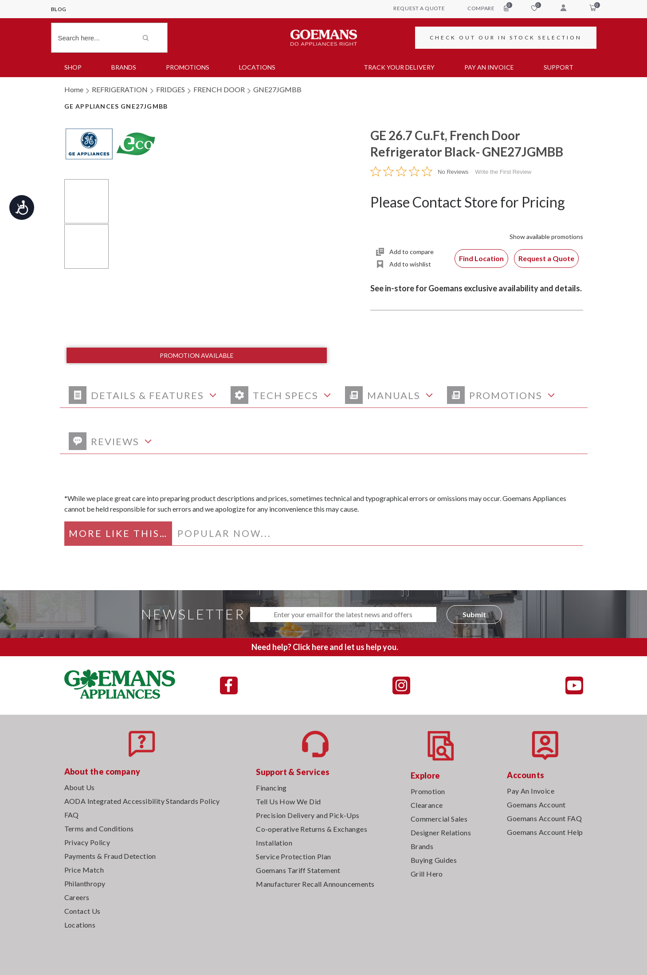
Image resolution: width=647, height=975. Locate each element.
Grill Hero (427, 873)
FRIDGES (170, 89)
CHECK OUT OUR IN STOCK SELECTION (506, 37)
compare (487, 8)
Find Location (481, 258)
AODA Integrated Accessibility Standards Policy (142, 801)
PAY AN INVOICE (489, 67)
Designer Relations (441, 832)
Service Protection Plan (293, 856)
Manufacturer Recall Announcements (315, 884)
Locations (257, 67)
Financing (271, 787)
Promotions (187, 67)
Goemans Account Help (545, 832)
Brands (123, 67)
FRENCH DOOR (219, 89)
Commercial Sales (439, 818)
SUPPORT (558, 67)
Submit (474, 614)
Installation (274, 842)
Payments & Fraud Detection (110, 856)
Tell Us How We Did (288, 801)
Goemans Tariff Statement (298, 870)
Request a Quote (546, 258)
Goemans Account (536, 804)
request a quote (419, 8)
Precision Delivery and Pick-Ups (307, 815)
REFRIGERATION (120, 89)
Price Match (84, 869)
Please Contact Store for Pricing (467, 202)
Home (73, 89)
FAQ (71, 815)
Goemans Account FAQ (544, 818)
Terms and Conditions (99, 828)
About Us (79, 787)
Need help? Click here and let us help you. (324, 647)
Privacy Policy (87, 842)
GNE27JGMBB (277, 89)
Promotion (428, 791)
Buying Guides (434, 860)
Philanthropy (85, 883)
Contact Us (82, 911)
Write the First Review (503, 171)
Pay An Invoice (530, 791)
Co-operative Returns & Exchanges (311, 829)
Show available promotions (546, 236)
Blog (59, 9)
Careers (77, 897)
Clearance (427, 805)
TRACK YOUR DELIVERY (399, 67)
